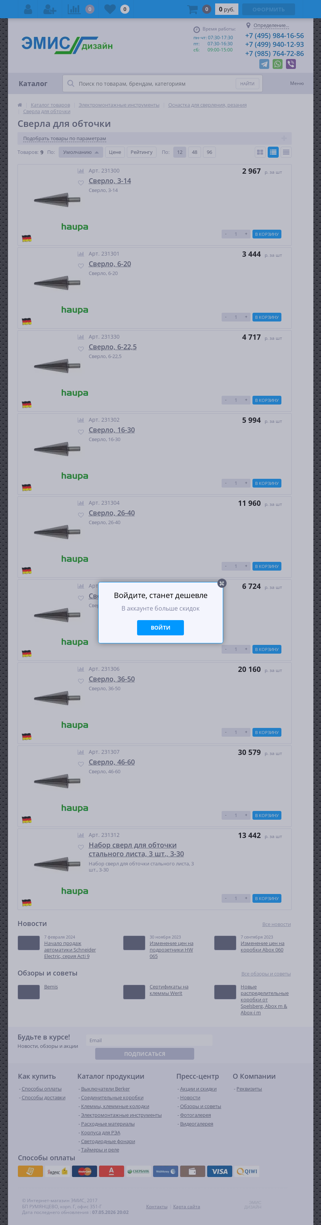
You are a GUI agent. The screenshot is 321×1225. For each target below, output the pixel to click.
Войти (161, 627)
